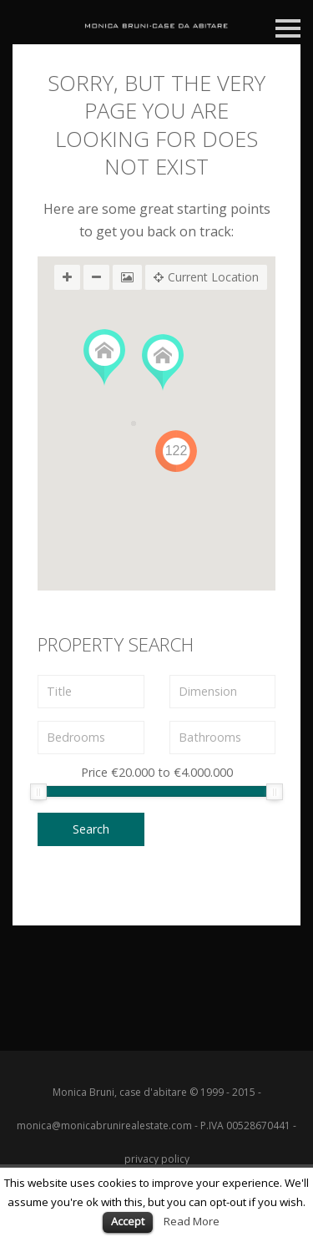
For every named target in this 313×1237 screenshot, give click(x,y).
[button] (104, 358)
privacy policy (156, 1159)
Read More (192, 1221)
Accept (127, 1221)
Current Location (206, 277)
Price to (157, 773)
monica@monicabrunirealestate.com (104, 1125)
